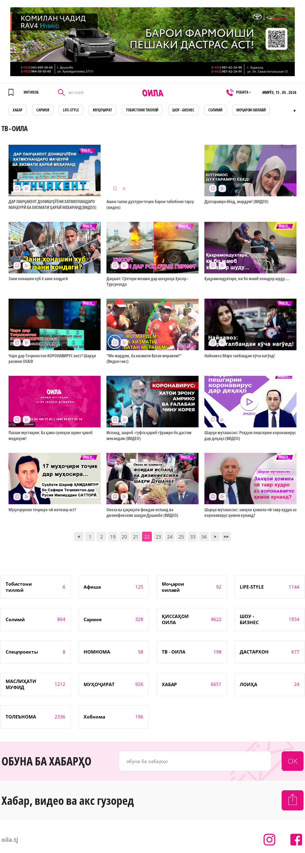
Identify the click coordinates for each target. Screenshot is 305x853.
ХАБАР (17, 110)
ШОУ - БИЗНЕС (183, 110)
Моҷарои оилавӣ (251, 110)
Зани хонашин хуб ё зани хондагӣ (38, 278)
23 (158, 536)
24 (169, 536)
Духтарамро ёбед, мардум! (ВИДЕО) (236, 201)
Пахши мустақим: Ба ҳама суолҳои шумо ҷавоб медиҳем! (51, 435)
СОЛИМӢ (215, 110)
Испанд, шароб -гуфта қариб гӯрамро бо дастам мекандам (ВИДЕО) (148, 435)
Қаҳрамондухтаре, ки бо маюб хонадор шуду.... (247, 278)
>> (226, 536)
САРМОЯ (42, 110)
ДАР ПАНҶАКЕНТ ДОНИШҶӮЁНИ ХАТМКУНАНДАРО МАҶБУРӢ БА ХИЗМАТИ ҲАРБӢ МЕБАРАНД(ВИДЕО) (52, 204)
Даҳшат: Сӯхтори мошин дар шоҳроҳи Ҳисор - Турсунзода (147, 281)
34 (204, 536)
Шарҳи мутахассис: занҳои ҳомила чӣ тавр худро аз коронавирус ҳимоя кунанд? (250, 512)
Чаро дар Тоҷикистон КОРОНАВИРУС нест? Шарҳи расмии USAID (52, 358)
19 (112, 536)
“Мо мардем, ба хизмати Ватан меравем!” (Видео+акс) (143, 358)
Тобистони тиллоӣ (142, 110)
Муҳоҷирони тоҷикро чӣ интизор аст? (42, 509)
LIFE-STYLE (71, 110)
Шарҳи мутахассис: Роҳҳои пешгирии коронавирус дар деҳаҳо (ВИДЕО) (250, 435)
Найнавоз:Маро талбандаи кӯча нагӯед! (239, 356)
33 (192, 536)
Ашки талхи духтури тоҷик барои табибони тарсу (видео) (150, 204)
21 (135, 536)
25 (181, 536)
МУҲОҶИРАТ (102, 110)
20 (124, 536)
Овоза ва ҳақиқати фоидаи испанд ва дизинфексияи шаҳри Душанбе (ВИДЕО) (142, 512)
